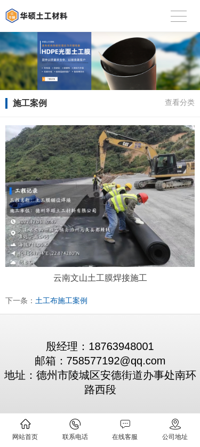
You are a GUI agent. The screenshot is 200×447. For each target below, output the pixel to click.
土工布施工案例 (61, 300)
